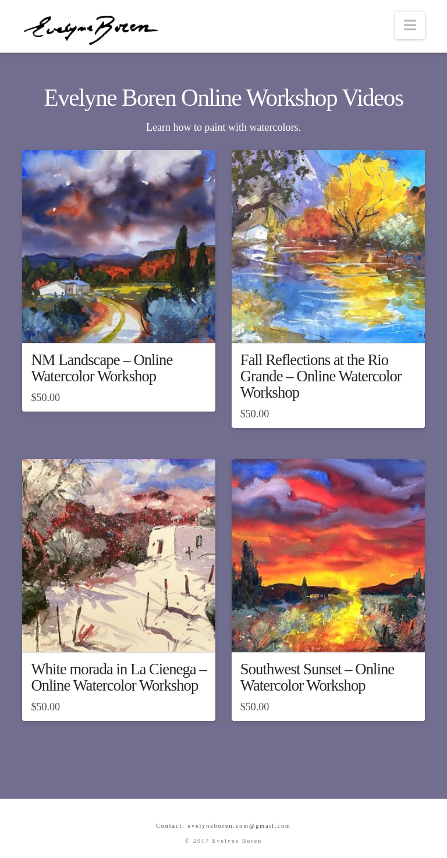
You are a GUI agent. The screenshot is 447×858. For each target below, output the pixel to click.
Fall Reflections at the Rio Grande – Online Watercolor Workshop (321, 376)
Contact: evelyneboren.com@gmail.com (223, 826)
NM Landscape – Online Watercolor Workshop (101, 368)
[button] (410, 25)
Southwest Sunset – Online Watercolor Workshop (317, 677)
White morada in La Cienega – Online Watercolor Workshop (118, 677)
